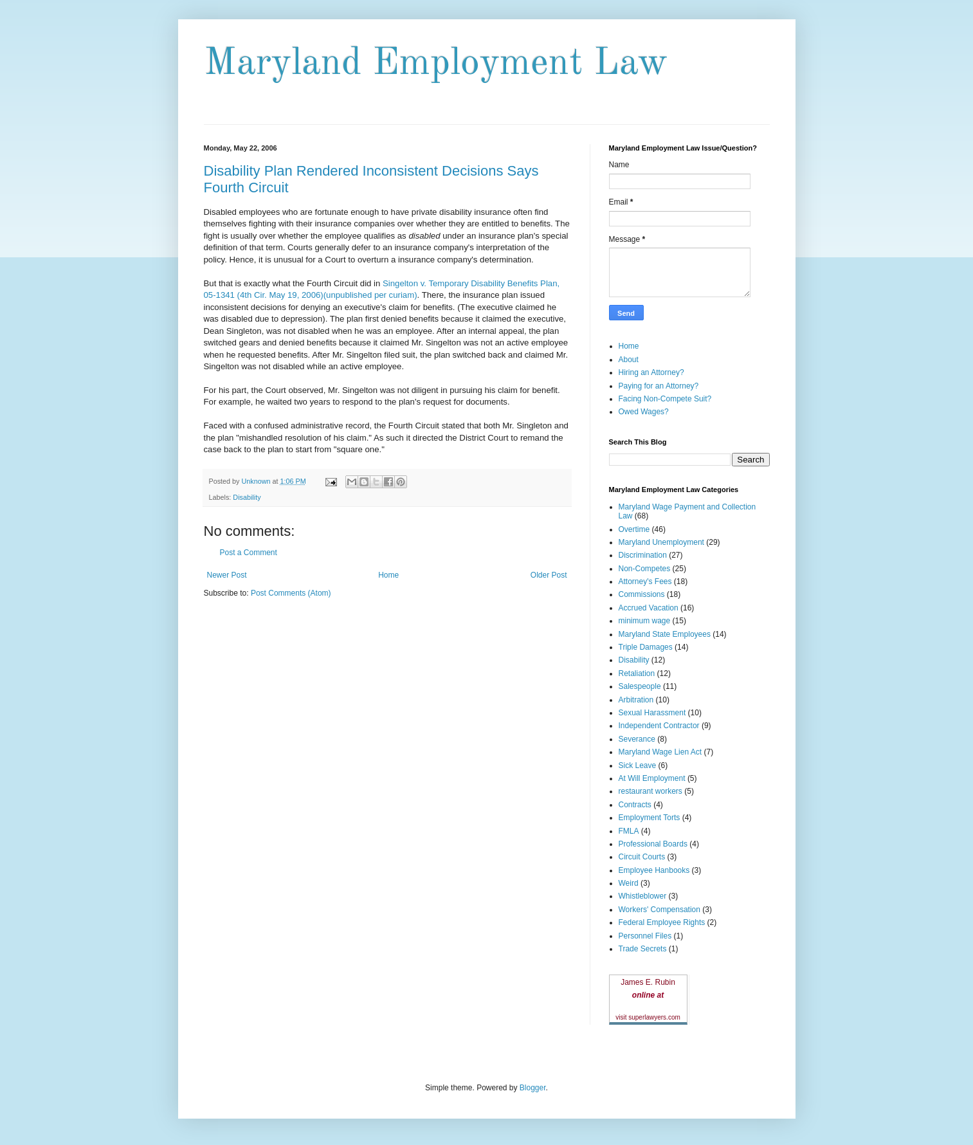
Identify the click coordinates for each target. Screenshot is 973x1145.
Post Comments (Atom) (291, 593)
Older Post (549, 575)
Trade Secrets (643, 948)
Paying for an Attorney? (659, 385)
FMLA (629, 831)
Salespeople (640, 686)
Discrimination (643, 555)
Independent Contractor (659, 725)
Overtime (634, 529)
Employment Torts (649, 817)
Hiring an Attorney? (651, 372)
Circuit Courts (642, 856)
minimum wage (645, 620)
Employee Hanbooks (654, 870)
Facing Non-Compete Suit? (665, 398)
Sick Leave (638, 765)
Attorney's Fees (645, 581)
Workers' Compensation (659, 909)
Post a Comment (248, 552)
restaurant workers (650, 791)
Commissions (642, 594)
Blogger (533, 1087)
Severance (637, 739)
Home (388, 575)
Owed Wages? (644, 411)
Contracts (635, 804)
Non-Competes (645, 568)
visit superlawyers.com (647, 1017)
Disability (246, 497)
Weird (629, 883)
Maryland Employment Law (436, 63)
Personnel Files (645, 935)
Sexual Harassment (652, 712)
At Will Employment (652, 778)
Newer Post (227, 575)
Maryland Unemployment (661, 542)
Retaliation (637, 673)
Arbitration (636, 699)
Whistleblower (643, 896)
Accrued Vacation (648, 607)
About (629, 359)
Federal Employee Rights (662, 922)
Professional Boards (653, 843)
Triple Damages (646, 647)
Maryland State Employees (665, 634)
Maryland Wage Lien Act (660, 751)
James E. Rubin (648, 982)
